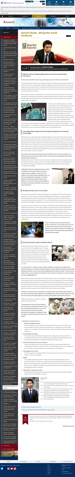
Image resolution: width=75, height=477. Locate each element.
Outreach (49, 472)
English (31, 1)
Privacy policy (23, 461)
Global (49, 474)
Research (8, 28)
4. (22, 351)
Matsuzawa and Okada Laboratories (32, 407)
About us (8, 461)
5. (22, 357)
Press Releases (53, 461)
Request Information (67, 461)
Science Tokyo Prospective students (66, 465)
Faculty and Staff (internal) (67, 473)
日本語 (27, 1)
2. (22, 334)
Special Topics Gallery (48, 421)
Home (2, 28)
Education (49, 468)
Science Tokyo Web (33, 11)
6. (22, 370)
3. (22, 342)
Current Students (65, 471)
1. (22, 323)
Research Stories (16, 28)
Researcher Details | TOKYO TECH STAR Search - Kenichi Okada (39, 410)
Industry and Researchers (66, 467)
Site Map (38, 461)
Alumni (63, 469)
